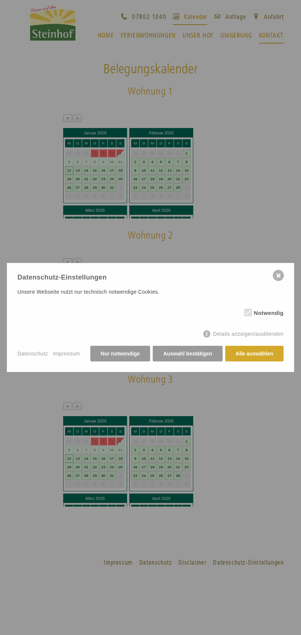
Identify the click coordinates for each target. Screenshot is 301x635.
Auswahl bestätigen (187, 354)
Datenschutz (32, 354)
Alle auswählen (254, 354)
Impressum (66, 354)
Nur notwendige (120, 354)
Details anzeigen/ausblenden (248, 334)
